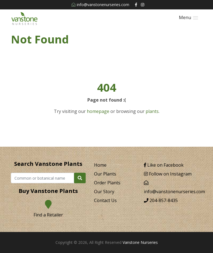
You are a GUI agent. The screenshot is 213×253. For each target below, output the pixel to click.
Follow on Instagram (168, 174)
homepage (98, 111)
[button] (188, 17)
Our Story (104, 192)
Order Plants (107, 183)
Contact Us (105, 200)
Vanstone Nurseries (140, 242)
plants (152, 111)
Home (100, 165)
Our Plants (105, 174)
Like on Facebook (164, 165)
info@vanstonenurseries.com (100, 4)
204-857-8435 (161, 200)
